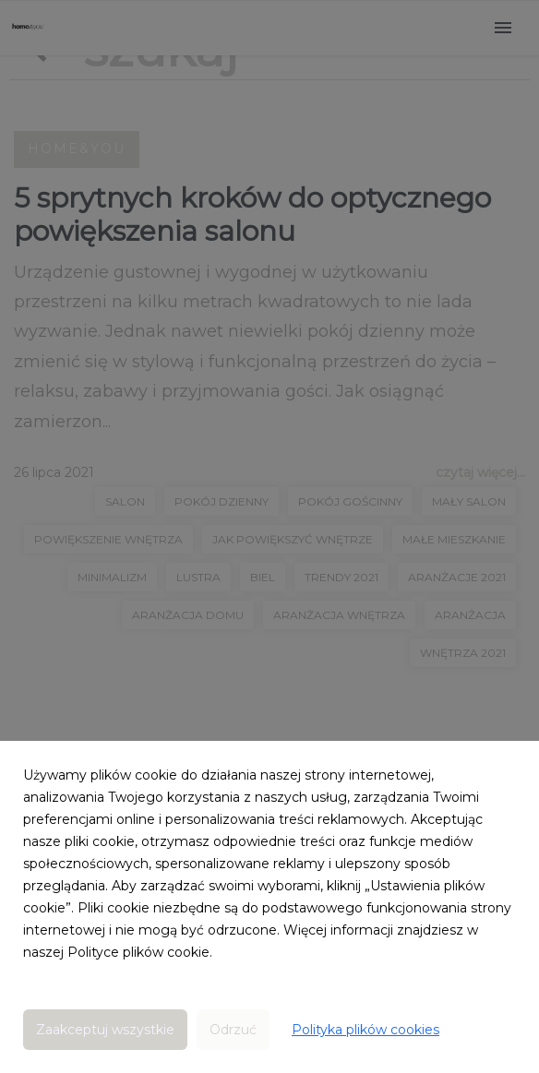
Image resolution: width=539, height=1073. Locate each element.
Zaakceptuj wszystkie (105, 1029)
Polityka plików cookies (365, 1029)
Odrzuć (233, 1029)
